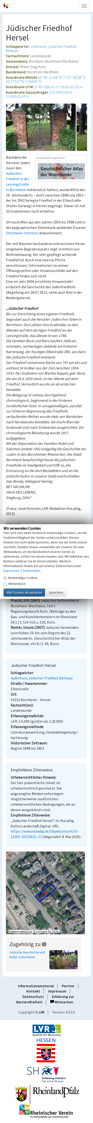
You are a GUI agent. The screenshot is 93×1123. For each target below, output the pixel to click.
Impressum (57, 991)
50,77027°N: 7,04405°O (23, 81)
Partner (68, 986)
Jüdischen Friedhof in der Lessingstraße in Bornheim (17, 181)
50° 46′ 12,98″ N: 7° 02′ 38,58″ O (62, 77)
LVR (41, 1012)
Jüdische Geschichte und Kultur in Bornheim (27, 955)
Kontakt (33, 991)
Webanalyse (14, 583)
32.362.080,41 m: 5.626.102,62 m (58, 87)
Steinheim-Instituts (22, 233)
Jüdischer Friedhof (62, 46)
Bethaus (12, 50)
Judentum (38, 46)
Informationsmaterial (36, 986)
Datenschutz (33, 996)
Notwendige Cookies (21, 578)
